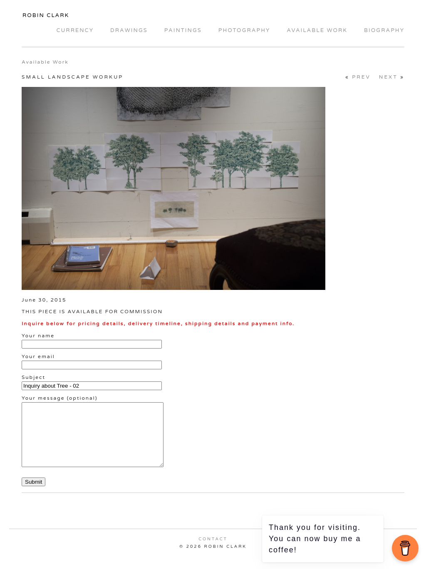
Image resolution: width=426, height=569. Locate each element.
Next (388, 77)
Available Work (317, 30)
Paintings (183, 30)
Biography (384, 30)
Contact (213, 551)
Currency (74, 30)
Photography (244, 30)
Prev (361, 77)
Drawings (129, 30)
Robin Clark (45, 15)
